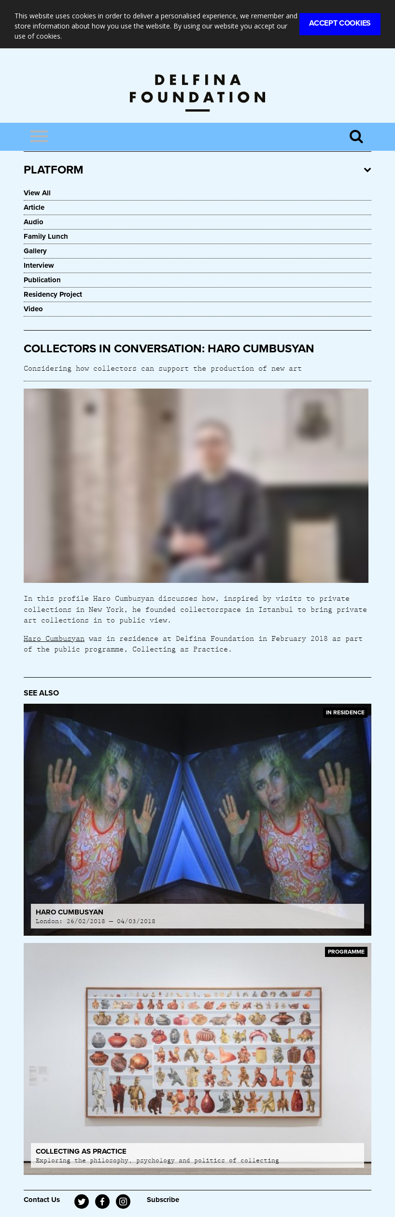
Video (33, 308)
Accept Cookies (340, 23)
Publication (42, 279)
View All (37, 192)
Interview (39, 265)
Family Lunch (46, 236)
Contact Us (42, 1199)
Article (34, 207)
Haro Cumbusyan (54, 638)
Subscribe (163, 1199)
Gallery (35, 250)
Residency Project (53, 294)
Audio (33, 221)
